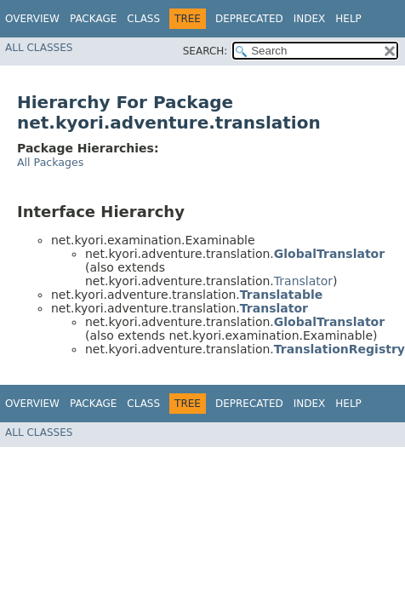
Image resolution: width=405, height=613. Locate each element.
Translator (303, 281)
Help (348, 19)
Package (93, 19)
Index (310, 19)
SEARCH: (205, 51)
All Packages (50, 162)
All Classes (38, 48)
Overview (32, 19)
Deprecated (249, 19)
